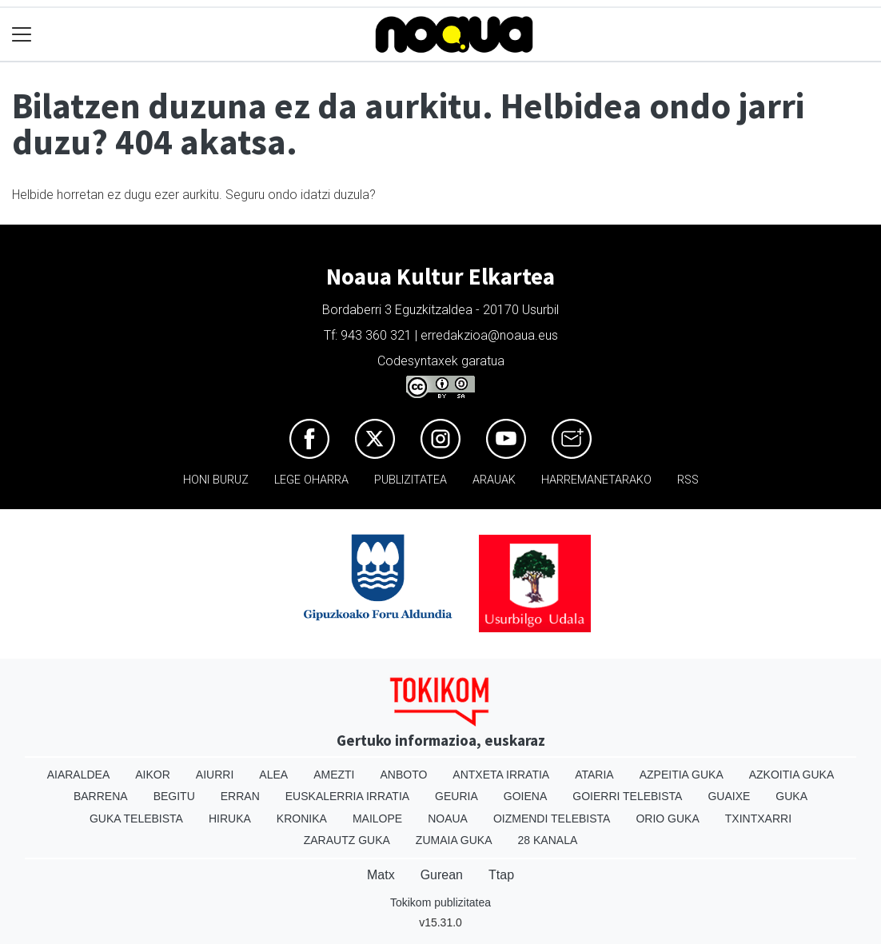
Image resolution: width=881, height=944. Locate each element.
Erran (240, 796)
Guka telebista (136, 818)
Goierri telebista (627, 796)
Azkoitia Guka (792, 774)
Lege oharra (311, 480)
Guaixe (729, 796)
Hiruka (230, 818)
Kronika (302, 818)
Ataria (594, 774)
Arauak (494, 480)
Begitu (174, 796)
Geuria (456, 796)
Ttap (501, 875)
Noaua (448, 818)
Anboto (403, 774)
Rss (688, 480)
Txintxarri (758, 818)
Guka (791, 796)
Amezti (333, 774)
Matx (381, 875)
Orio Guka (667, 818)
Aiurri (214, 774)
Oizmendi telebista (552, 818)
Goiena (525, 796)
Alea (273, 774)
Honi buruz (216, 480)
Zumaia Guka (454, 840)
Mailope (377, 818)
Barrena (101, 796)
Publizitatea (410, 480)
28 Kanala (548, 840)
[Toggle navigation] (22, 35)
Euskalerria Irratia (347, 796)
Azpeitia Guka (682, 774)
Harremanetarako (596, 480)
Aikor (152, 774)
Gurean (442, 875)
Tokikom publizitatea (440, 902)
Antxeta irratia (500, 774)
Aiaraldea (78, 774)
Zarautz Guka (347, 840)
